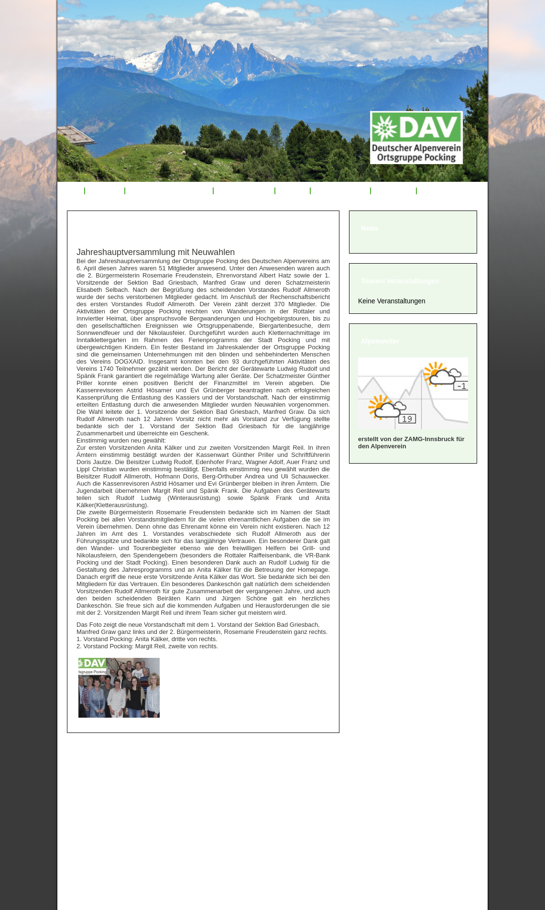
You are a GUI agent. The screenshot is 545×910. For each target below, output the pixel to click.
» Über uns (91, 767)
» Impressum (95, 815)
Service (293, 191)
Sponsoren (393, 191)
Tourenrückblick (244, 191)
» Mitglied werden (104, 779)
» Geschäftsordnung (109, 791)
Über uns (104, 191)
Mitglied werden (340, 191)
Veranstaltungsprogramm (169, 191)
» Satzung (90, 803)
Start (71, 191)
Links (431, 191)
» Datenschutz (97, 827)
